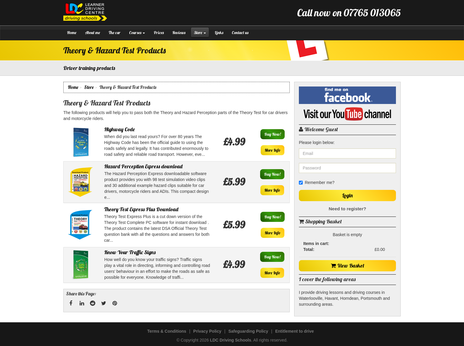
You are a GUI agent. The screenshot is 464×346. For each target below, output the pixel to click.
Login (347, 195)
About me (92, 32)
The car (114, 32)
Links (219, 32)
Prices (159, 32)
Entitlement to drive (294, 331)
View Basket (347, 265)
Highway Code (119, 129)
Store (200, 32)
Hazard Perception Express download (143, 166)
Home (71, 32)
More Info (273, 150)
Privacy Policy (207, 331)
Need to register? (347, 208)
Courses (137, 32)
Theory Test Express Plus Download (141, 209)
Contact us (240, 32)
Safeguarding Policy (248, 331)
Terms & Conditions (166, 331)
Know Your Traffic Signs (130, 252)
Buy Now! (272, 134)
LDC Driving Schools (230, 340)
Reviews (178, 32)
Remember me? (316, 182)
